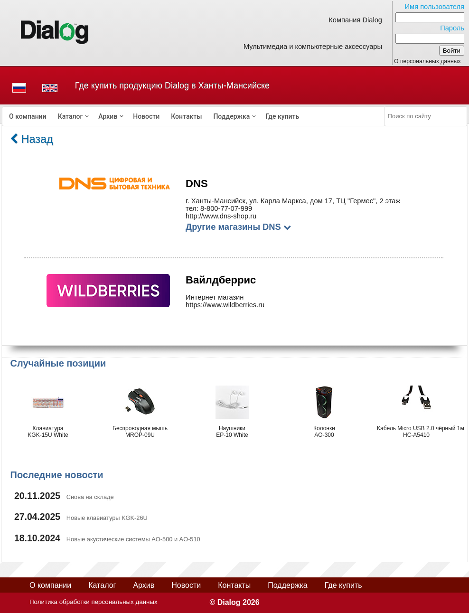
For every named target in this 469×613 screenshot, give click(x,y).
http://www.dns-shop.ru (221, 216)
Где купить (282, 116)
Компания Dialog (355, 20)
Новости (146, 116)
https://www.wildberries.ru (225, 305)
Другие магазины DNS (238, 227)
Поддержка (231, 116)
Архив (107, 116)
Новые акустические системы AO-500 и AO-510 (133, 539)
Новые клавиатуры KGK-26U (107, 517)
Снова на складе (90, 496)
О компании (28, 116)
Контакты (186, 116)
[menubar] (193, 116)
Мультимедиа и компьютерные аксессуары (313, 46)
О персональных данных (427, 61)
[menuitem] (28, 116)
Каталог (70, 116)
